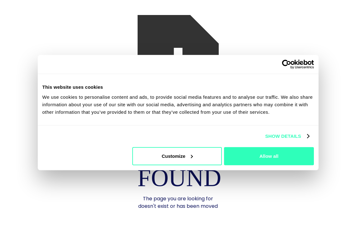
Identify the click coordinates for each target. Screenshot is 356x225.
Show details (283, 136)
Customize (177, 155)
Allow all (269, 155)
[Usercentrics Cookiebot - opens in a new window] (286, 64)
